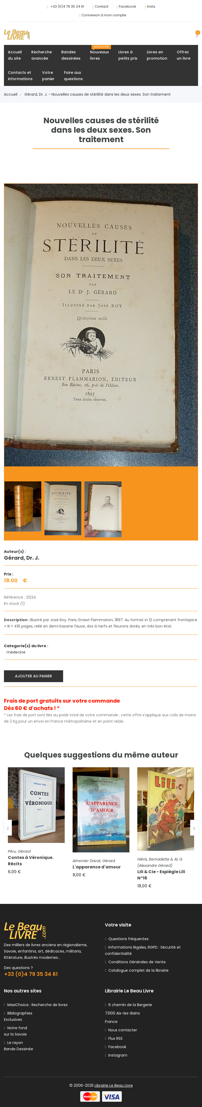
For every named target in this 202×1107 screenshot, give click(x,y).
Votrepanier (48, 75)
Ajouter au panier (33, 676)
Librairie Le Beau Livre (114, 1085)
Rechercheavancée (41, 55)
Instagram (116, 1055)
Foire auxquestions (73, 75)
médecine (17, 652)
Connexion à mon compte (104, 15)
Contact (101, 6)
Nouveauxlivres (100, 53)
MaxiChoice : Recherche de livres (36, 1004)
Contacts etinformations (20, 75)
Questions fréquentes (127, 938)
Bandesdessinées (70, 55)
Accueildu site (15, 55)
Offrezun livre (183, 55)
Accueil (12, 94)
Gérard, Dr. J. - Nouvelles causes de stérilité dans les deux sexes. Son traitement (97, 94)
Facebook (127, 6)
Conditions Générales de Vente (136, 962)
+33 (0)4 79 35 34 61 (67, 6)
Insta (151, 6)
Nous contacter (121, 1030)
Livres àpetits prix (127, 55)
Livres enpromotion (157, 55)
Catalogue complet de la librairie (137, 970)
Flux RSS (114, 1038)
